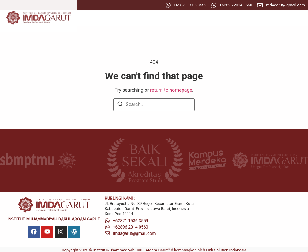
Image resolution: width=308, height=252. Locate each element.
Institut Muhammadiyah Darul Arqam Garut (54, 219)
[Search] (120, 105)
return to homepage (171, 90)
